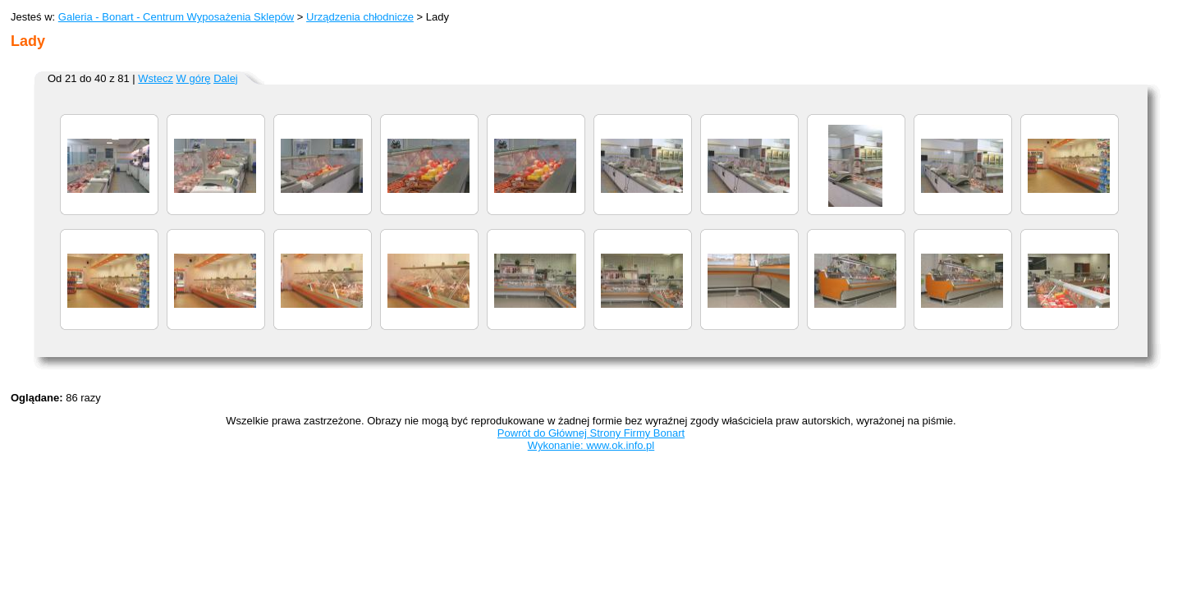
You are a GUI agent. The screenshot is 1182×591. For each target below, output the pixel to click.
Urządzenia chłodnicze (360, 17)
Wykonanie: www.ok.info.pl (591, 445)
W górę (193, 78)
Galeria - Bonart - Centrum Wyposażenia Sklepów (176, 17)
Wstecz (155, 78)
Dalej (225, 78)
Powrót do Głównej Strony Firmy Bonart (591, 433)
